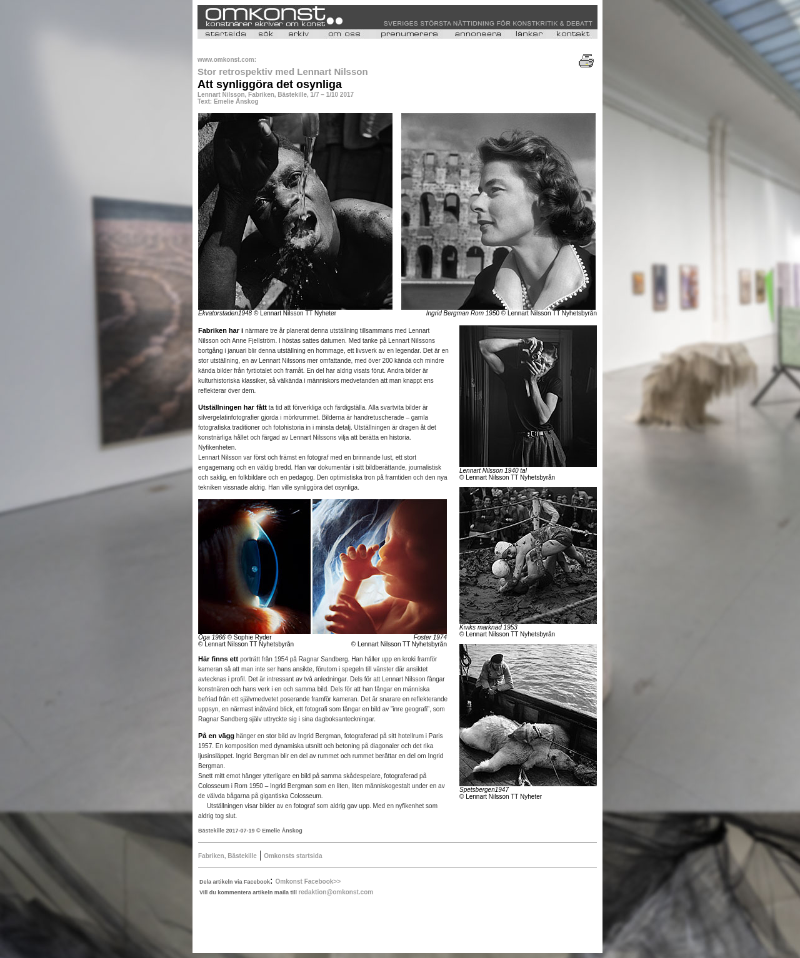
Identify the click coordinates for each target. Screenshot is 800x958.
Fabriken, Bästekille (227, 855)
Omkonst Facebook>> (308, 881)
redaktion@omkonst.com (335, 892)
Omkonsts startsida (293, 855)
